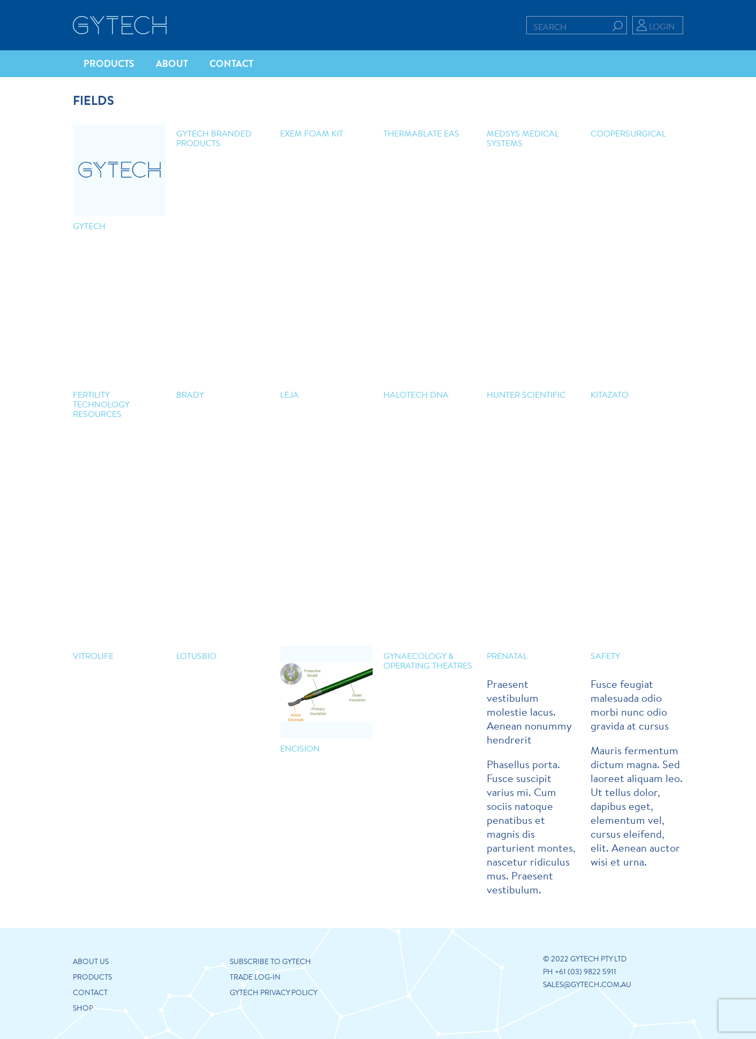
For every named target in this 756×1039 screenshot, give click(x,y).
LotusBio (196, 655)
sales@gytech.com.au (587, 984)
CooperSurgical (628, 133)
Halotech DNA (416, 394)
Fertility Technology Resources (101, 404)
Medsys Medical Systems (523, 137)
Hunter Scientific (526, 394)
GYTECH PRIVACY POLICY (273, 992)
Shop (83, 1008)
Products (92, 977)
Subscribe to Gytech (270, 961)
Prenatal (507, 655)
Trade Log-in (255, 977)
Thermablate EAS (421, 133)
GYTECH (89, 225)
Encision (300, 748)
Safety (605, 655)
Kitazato (610, 394)
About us (91, 961)
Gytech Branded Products (214, 137)
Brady (190, 394)
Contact (90, 992)
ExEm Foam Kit (311, 133)
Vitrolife (93, 655)
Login (662, 26)
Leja (289, 394)
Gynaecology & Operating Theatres (427, 660)
